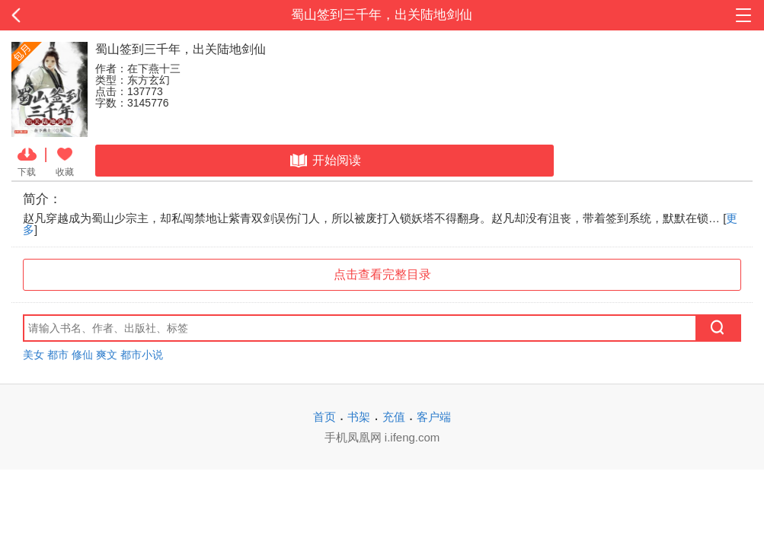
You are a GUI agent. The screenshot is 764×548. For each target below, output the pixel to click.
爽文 (106, 355)
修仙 (82, 355)
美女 (33, 355)
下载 (27, 161)
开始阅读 (324, 160)
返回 (76, 15)
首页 (324, 416)
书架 (358, 416)
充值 (393, 416)
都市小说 (141, 355)
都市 (58, 355)
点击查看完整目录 (382, 274)
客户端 (434, 416)
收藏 (65, 161)
